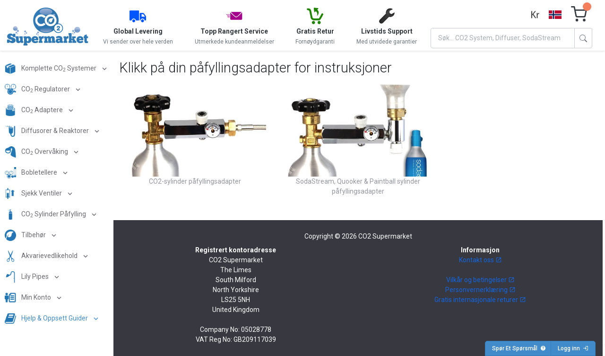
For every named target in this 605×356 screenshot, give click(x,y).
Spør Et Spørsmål (519, 348)
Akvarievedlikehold (42, 256)
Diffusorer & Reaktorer (47, 131)
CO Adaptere (34, 110)
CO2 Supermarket (385, 236)
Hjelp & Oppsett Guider (47, 318)
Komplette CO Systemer (51, 68)
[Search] (503, 38)
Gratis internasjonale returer (480, 299)
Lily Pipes (27, 277)
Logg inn (573, 348)
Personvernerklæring (480, 290)
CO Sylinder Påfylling (46, 214)
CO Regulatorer (38, 89)
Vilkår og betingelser (480, 280)
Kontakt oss (480, 260)
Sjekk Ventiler (34, 193)
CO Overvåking (37, 152)
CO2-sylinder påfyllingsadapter (195, 181)
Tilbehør (26, 235)
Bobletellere (32, 172)
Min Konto (28, 297)
